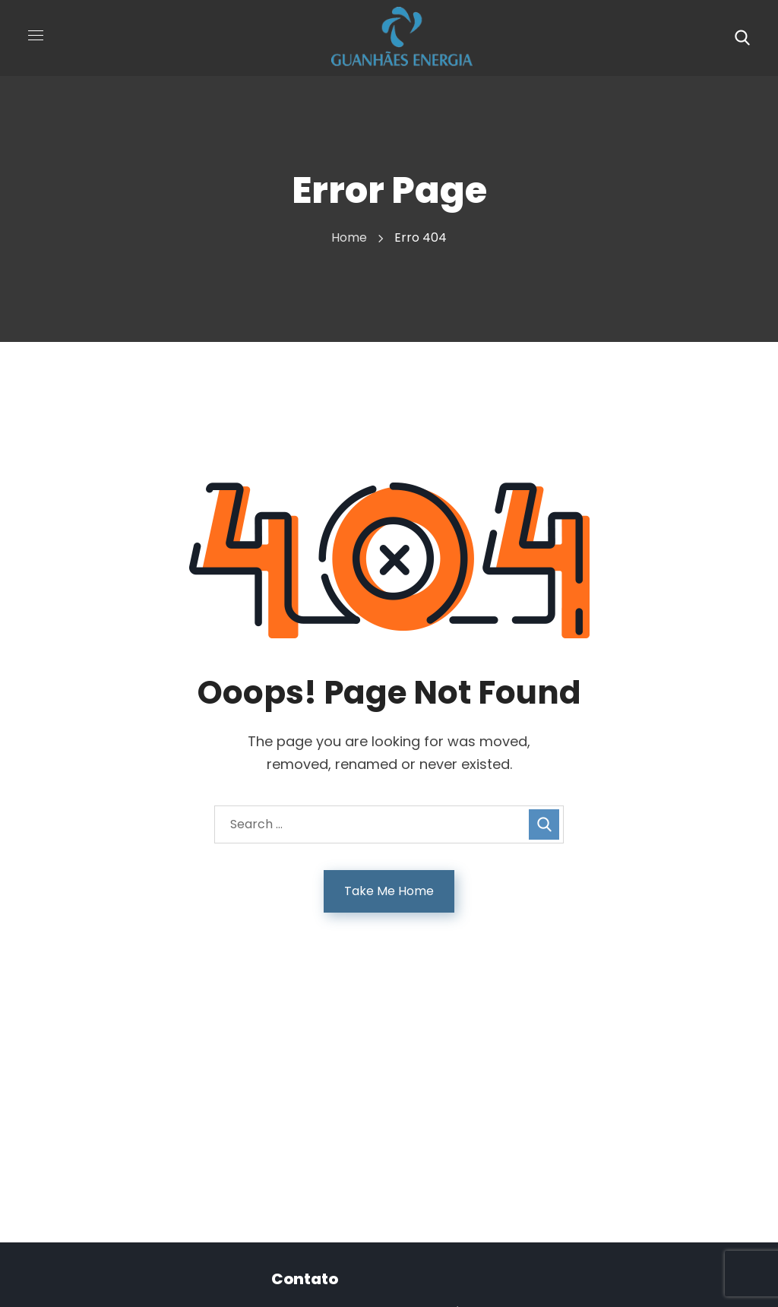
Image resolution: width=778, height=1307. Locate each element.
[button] (742, 38)
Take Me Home (389, 891)
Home (349, 237)
